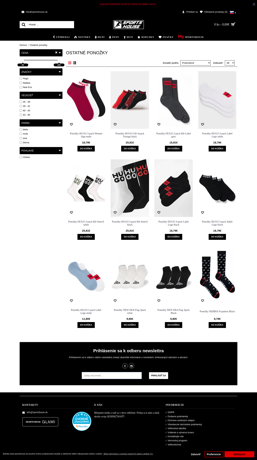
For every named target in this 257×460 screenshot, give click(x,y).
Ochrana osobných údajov (180, 420)
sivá (23, 138)
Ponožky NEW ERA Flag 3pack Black (173, 311)
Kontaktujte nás (175, 436)
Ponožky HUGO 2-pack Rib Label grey (173, 135)
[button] (233, 12)
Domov (23, 45)
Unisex (25, 157)
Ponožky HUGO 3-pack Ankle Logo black (217, 223)
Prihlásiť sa (158, 375)
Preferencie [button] (214, 454)
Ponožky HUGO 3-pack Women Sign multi (86, 135)
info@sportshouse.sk (35, 412)
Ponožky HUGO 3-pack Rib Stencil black (130, 223)
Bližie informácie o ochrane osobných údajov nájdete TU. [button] (128, 454)
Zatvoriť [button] (196, 454)
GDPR (170, 412)
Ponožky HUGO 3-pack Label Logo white (217, 135)
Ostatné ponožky (38, 45)
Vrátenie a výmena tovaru (180, 432)
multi (24, 133)
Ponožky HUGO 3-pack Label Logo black (173, 223)
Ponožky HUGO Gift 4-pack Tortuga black (129, 135)
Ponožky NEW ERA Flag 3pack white (130, 311)
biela (24, 129)
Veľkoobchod (173, 444)
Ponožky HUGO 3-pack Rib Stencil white (86, 223)
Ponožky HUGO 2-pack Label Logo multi (86, 311)
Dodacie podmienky (177, 416)
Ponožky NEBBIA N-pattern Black (217, 311)
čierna (24, 142)
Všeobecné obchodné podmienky (184, 424)
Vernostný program (176, 440)
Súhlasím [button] (239, 454)
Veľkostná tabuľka (176, 428)
